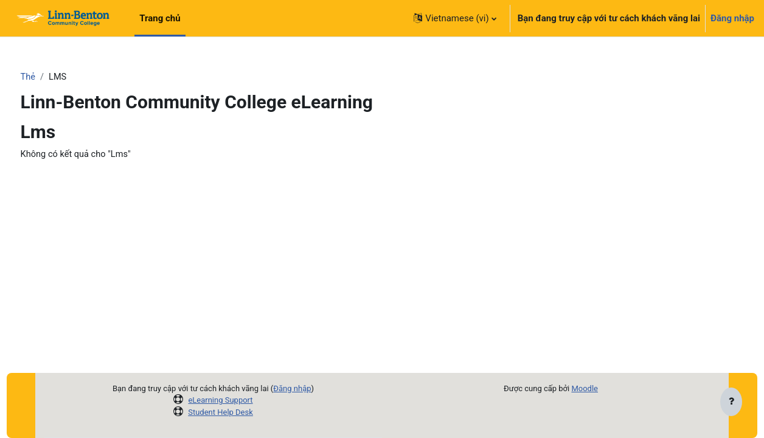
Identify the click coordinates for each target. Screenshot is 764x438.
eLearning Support (220, 400)
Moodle (584, 388)
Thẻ (50, 77)
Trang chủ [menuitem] (159, 18)
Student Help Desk (220, 412)
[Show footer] (731, 402)
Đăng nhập (732, 18)
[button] (454, 18)
